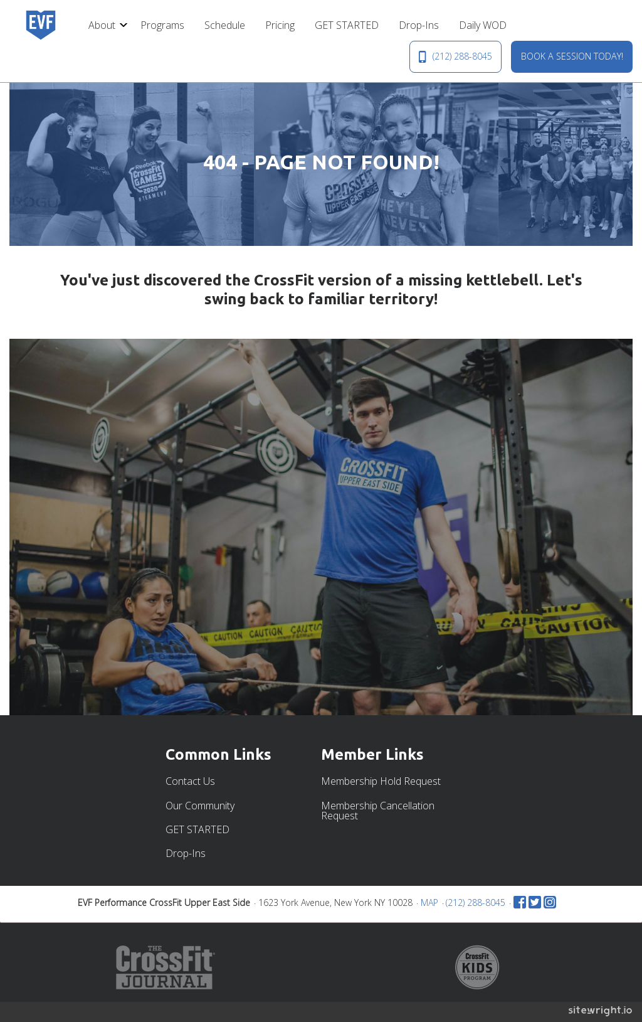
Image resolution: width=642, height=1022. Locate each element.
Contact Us (190, 781)
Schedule (224, 25)
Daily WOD (483, 25)
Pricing (280, 25)
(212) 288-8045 (455, 56)
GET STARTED (347, 25)
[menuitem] (104, 25)
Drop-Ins (419, 25)
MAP (429, 902)
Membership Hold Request (381, 781)
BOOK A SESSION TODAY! (572, 56)
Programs (162, 25)
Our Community (200, 805)
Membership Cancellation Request (377, 810)
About (101, 25)
